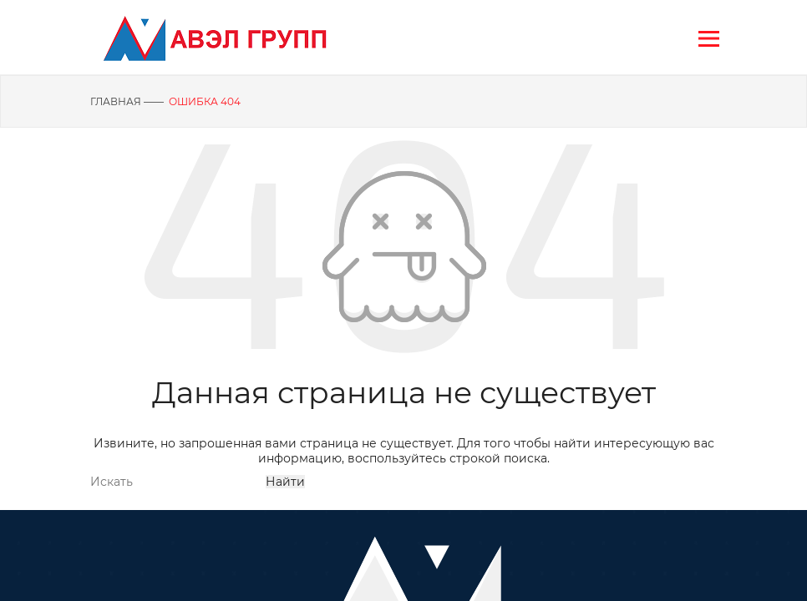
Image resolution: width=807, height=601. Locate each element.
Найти (285, 481)
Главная (115, 101)
